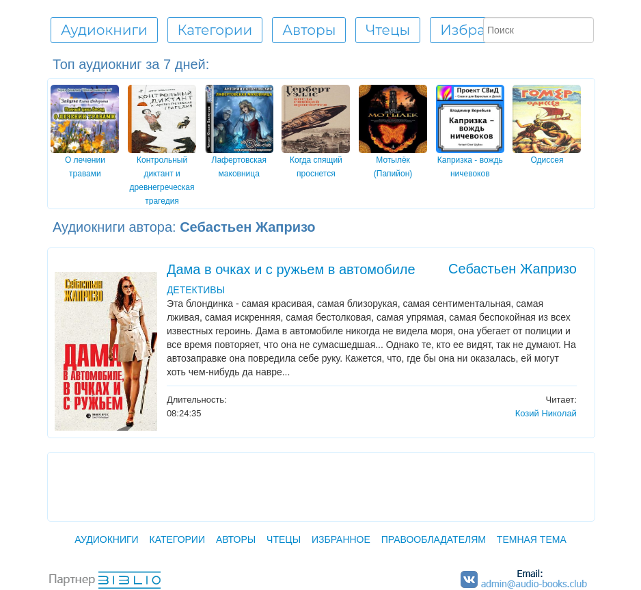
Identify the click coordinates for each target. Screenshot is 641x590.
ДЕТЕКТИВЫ (196, 289)
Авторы (236, 539)
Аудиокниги (106, 539)
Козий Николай (546, 413)
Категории (177, 539)
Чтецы (284, 539)
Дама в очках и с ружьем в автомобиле (291, 269)
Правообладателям (433, 539)
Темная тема (532, 539)
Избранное (480, 30)
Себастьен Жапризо (512, 268)
